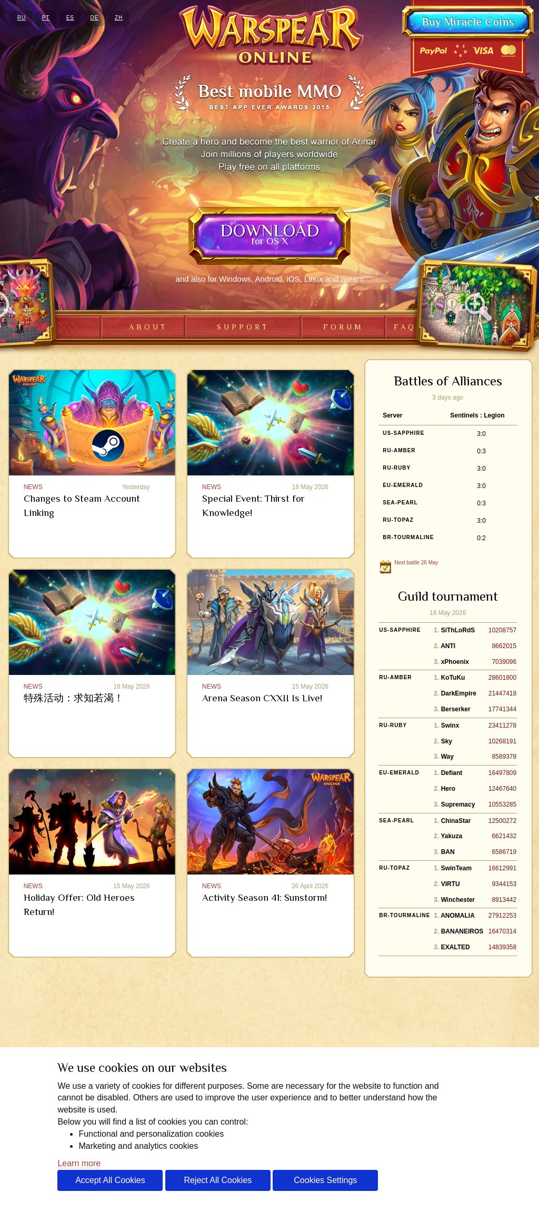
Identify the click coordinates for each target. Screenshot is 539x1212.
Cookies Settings (325, 1180)
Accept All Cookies (110, 1180)
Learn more (79, 1163)
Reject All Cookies (218, 1180)
